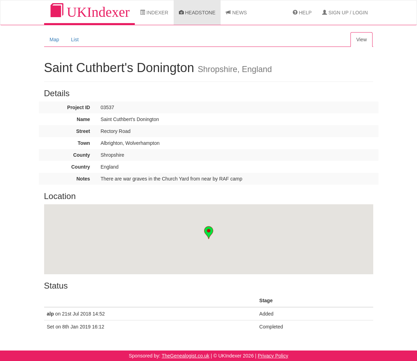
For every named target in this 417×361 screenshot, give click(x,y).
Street (83, 131)
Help (302, 12)
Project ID (78, 107)
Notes (83, 179)
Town (84, 143)
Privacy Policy (273, 356)
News (236, 12)
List (75, 39)
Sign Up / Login (345, 12)
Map (54, 39)
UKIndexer (89, 11)
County (81, 155)
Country (80, 167)
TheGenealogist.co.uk (185, 356)
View (361, 39)
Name (83, 119)
